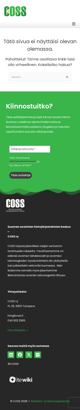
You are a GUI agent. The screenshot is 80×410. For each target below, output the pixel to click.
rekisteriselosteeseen (22, 161)
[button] (74, 24)
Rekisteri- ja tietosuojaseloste (50, 401)
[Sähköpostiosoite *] (29, 149)
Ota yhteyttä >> (18, 330)
